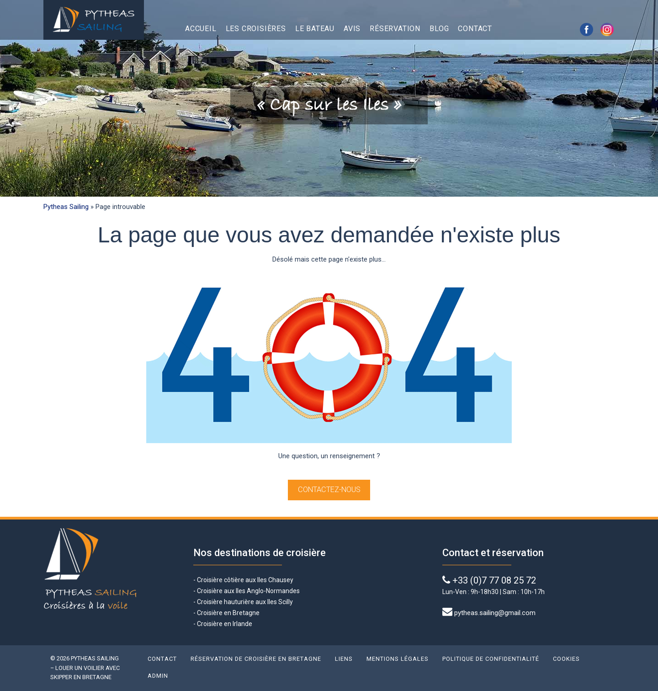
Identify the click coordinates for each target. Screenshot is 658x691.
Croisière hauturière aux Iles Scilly (245, 601)
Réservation (395, 28)
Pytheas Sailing (66, 207)
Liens (344, 658)
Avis (352, 28)
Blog (439, 28)
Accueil (201, 28)
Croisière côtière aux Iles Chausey (245, 580)
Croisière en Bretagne (228, 612)
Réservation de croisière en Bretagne (256, 658)
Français (529, 29)
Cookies (566, 658)
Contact (475, 28)
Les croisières (256, 28)
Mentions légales (397, 658)
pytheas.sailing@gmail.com (495, 613)
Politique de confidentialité (490, 658)
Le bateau (314, 28)
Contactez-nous (329, 489)
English (509, 29)
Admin (158, 675)
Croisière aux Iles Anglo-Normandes (248, 591)
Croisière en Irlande (224, 623)
